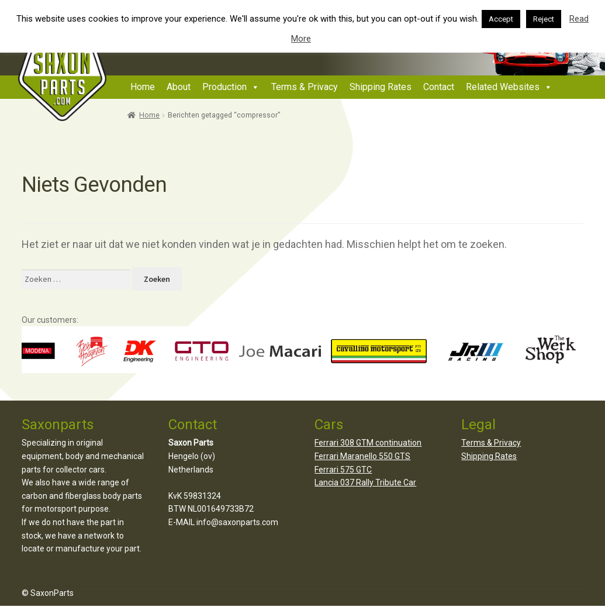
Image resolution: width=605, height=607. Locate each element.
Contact (438, 86)
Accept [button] (501, 19)
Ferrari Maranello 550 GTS (362, 456)
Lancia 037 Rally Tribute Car (365, 482)
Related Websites (503, 86)
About (179, 86)
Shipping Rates (381, 86)
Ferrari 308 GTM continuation (367, 442)
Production (224, 86)
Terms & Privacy (304, 86)
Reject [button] (543, 19)
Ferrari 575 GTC (343, 469)
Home (142, 86)
